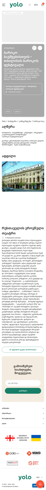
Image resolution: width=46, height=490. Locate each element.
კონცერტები (9, 48)
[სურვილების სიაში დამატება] (40, 48)
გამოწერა (23, 391)
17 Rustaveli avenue (13, 238)
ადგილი (17, 111)
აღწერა (8, 111)
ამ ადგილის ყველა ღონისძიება (22, 350)
